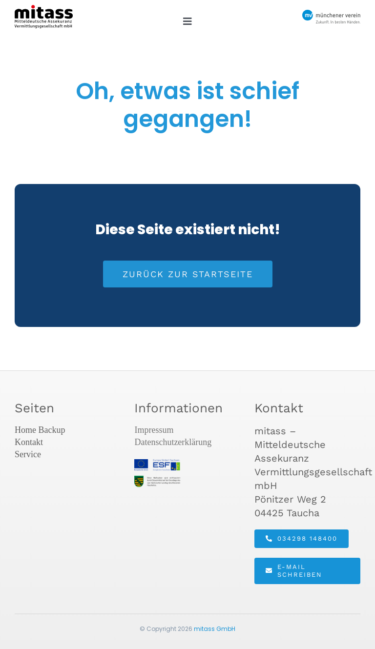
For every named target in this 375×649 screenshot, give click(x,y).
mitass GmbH (214, 629)
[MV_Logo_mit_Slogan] (331, 14)
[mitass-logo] (44, 10)
